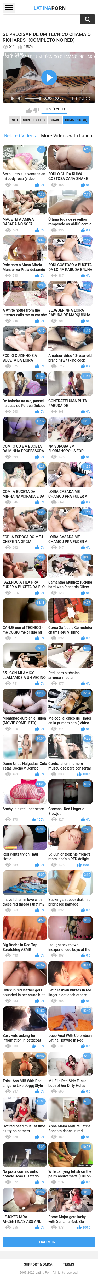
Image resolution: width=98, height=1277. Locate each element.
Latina (49, 7)
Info (14, 120)
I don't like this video (36, 110)
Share (55, 120)
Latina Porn (43, 1272)
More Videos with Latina (66, 135)
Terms (68, 1264)
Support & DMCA (38, 1264)
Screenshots (34, 120)
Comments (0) (76, 120)
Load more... (49, 1242)
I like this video (29, 110)
